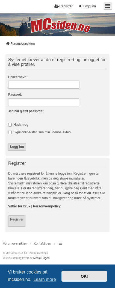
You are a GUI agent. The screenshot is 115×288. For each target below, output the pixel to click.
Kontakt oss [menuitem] (42, 243)
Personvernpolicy (47, 206)
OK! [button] (84, 276)
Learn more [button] (45, 279)
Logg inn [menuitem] (87, 6)
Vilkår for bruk (19, 206)
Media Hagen (41, 258)
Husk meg (18, 125)
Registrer (16, 219)
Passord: (15, 94)
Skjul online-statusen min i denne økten (39, 132)
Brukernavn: (18, 77)
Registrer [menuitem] (63, 6)
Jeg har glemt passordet (25, 111)
